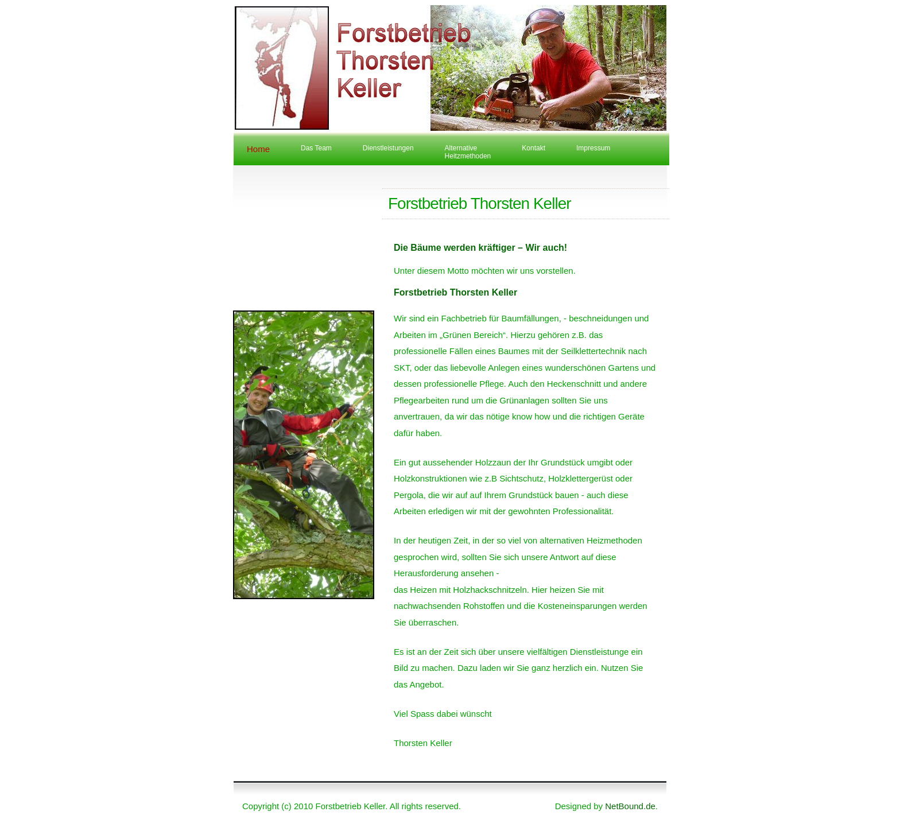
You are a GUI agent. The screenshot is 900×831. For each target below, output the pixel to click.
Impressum (593, 148)
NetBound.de (630, 806)
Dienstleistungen (388, 148)
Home (258, 149)
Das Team (316, 148)
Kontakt (533, 148)
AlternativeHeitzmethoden (468, 152)
